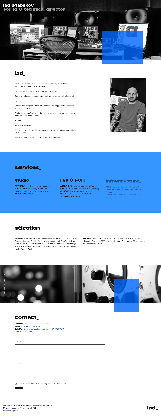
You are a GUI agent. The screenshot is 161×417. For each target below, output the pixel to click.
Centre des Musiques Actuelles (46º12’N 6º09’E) (44, 329)
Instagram (27, 332)
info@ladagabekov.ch (30, 326)
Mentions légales (10, 411)
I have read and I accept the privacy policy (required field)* (41, 384)
